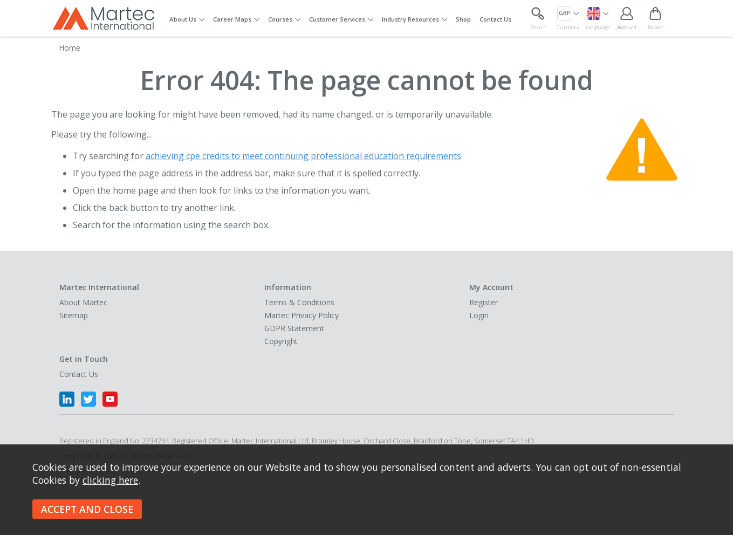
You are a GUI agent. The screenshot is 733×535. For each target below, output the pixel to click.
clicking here (110, 480)
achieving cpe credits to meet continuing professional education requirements (303, 156)
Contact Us (495, 19)
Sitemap (73, 315)
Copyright (281, 341)
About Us (182, 19)
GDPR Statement (294, 328)
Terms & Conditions (299, 302)
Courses (280, 19)
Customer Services (337, 19)
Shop (463, 19)
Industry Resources (410, 19)
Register (483, 302)
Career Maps (232, 19)
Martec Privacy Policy (301, 315)
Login (479, 315)
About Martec (83, 302)
